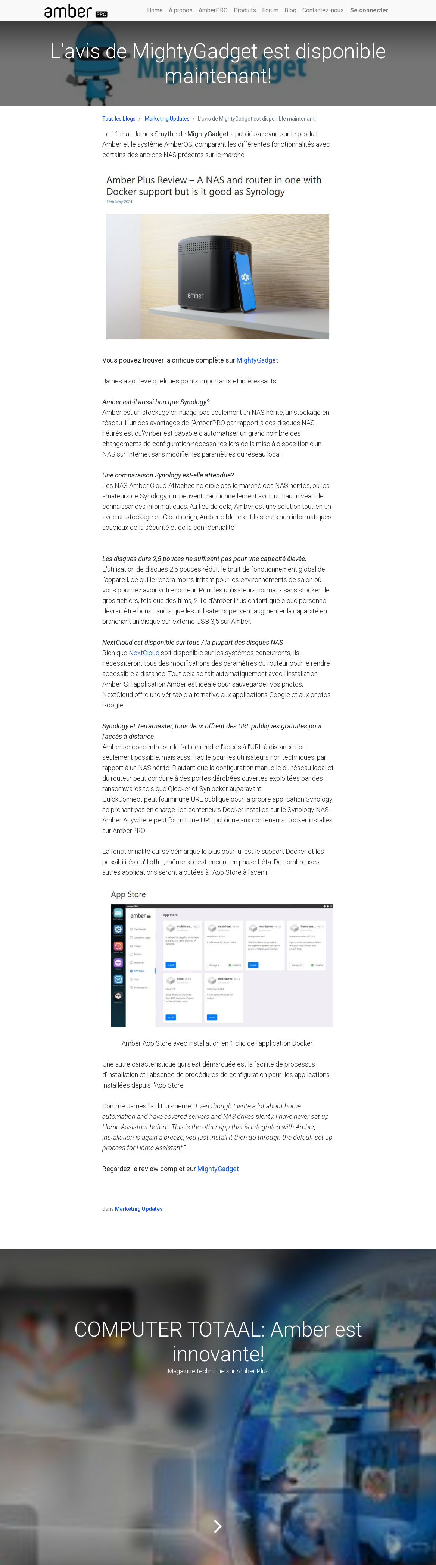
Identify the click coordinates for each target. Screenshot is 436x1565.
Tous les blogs (119, 119)
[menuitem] (155, 10)
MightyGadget (257, 360)
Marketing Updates (167, 119)
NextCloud (144, 653)
